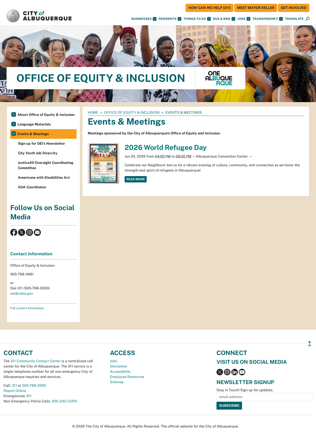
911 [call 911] (29, 396)
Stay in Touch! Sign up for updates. (244, 390)
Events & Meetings (33, 134)
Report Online (14, 391)
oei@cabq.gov (21, 293)
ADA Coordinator (32, 187)
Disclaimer (118, 366)
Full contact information (27, 308)
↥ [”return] (310, 344)
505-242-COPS (64, 401)
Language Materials (34, 124)
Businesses (143, 19)
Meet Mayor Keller (256, 8)
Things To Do (197, 19)
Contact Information (31, 253)
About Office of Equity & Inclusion (45, 115)
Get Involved (294, 8)
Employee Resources (127, 377)
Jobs (243, 19)
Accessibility (120, 371)
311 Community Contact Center (35, 361)
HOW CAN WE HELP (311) (209, 8)
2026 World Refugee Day (166, 147)
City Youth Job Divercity (37, 153)
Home (93, 112)
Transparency (267, 19)
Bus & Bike (224, 19)
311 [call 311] (14, 385)
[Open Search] (307, 18)
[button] (294, 19)
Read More (135, 179)
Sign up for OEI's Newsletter (41, 143)
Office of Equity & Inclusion (132, 112)
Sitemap (117, 382)
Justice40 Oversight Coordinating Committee (45, 165)
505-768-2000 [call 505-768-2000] (34, 385)
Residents (170, 19)
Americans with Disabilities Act (44, 177)
